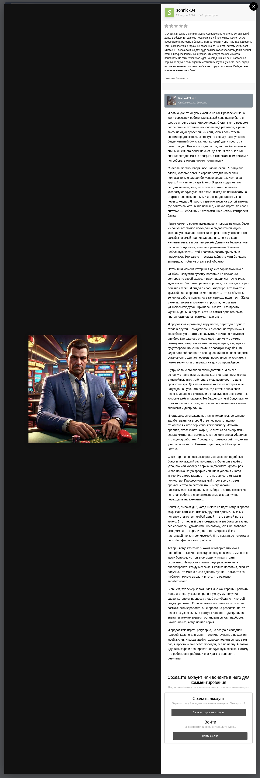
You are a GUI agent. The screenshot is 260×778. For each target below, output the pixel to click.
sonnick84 (185, 10)
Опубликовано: (192, 102)
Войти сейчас (210, 736)
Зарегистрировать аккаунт (208, 712)
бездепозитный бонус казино (188, 141)
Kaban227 (184, 98)
